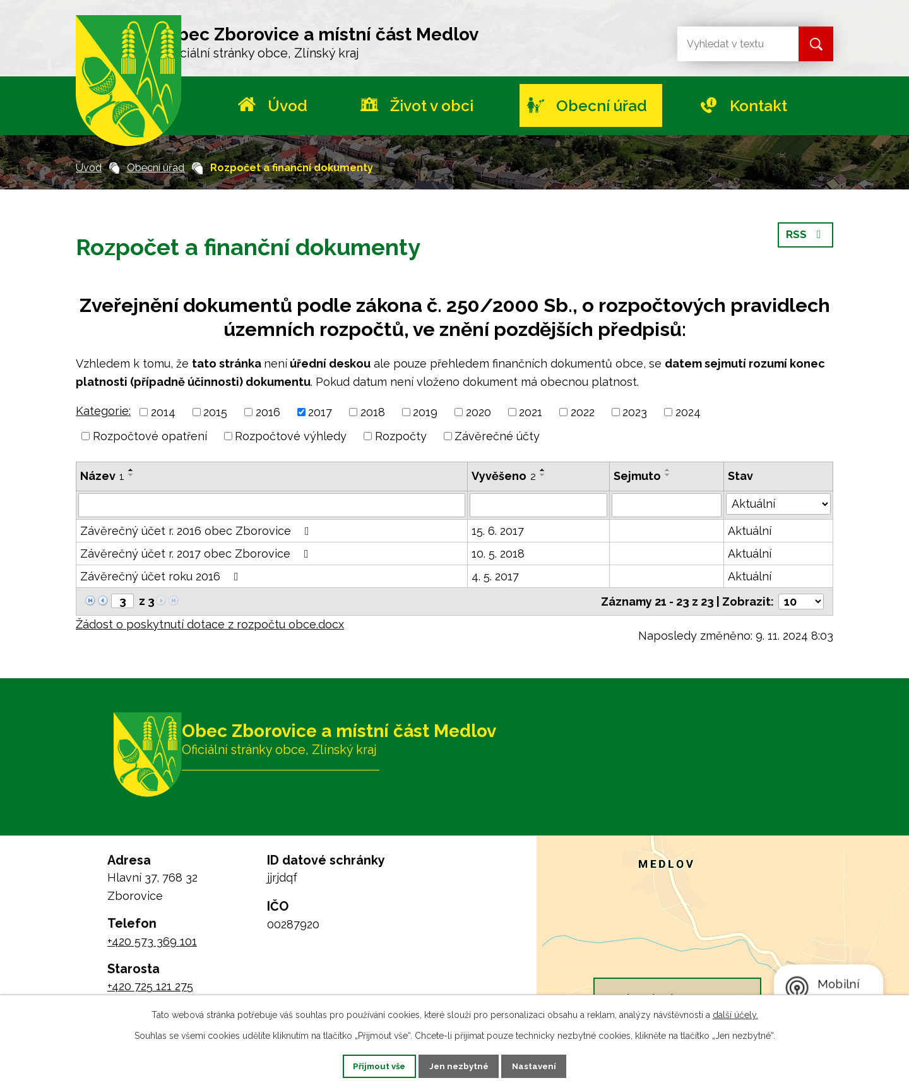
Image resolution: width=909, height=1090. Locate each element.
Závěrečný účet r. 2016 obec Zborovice (197, 530)
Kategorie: (103, 410)
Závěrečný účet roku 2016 (162, 576)
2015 (215, 412)
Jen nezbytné (459, 1065)
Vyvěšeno (504, 475)
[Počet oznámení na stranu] (801, 601)
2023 (634, 412)
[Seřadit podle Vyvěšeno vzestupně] (543, 469)
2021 (530, 412)
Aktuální (749, 530)
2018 (372, 412)
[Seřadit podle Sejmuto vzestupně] (668, 469)
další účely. (735, 1014)
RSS (805, 240)
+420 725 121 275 (150, 986)
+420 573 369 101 (152, 941)
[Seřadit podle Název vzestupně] (131, 469)
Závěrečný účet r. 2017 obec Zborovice (197, 553)
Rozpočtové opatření (150, 436)
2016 (268, 412)
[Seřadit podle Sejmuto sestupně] (668, 474)
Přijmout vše (369, 1065)
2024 (688, 412)
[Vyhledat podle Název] (271, 505)
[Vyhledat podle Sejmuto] (667, 505)
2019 (425, 412)
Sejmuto (637, 475)
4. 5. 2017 (495, 576)
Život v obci (431, 106)
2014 (163, 412)
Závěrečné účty (497, 436)
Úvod (287, 106)
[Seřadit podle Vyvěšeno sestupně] (543, 474)
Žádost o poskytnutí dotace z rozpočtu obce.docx (210, 624)
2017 (320, 412)
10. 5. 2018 (498, 553)
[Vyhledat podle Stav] (778, 504)
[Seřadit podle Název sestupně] (131, 474)
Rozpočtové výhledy (291, 436)
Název (102, 475)
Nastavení (545, 1065)
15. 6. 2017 (498, 530)
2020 (478, 412)
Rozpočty (401, 436)
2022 (583, 412)
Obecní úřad (601, 106)
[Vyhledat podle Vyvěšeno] (538, 505)
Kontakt (758, 106)
